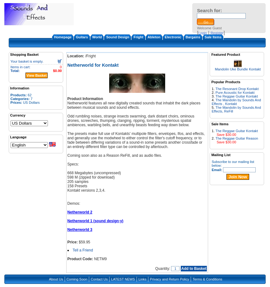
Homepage (63, 37)
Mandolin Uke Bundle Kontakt (238, 69)
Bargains (193, 37)
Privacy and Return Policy (169, 279)
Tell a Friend (83, 250)
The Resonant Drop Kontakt (237, 89)
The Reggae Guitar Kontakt (237, 96)
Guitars (82, 37)
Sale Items (213, 37)
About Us (56, 279)
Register (217, 33)
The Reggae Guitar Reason (237, 138)
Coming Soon (77, 279)
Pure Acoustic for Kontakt (235, 92)
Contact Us (99, 279)
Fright (138, 37)
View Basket (36, 75)
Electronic (173, 37)
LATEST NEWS (123, 279)
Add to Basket (194, 268)
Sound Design (117, 37)
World (97, 37)
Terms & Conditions (207, 279)
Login (202, 33)
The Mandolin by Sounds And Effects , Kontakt (236, 102)
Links (142, 279)
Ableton (154, 37)
